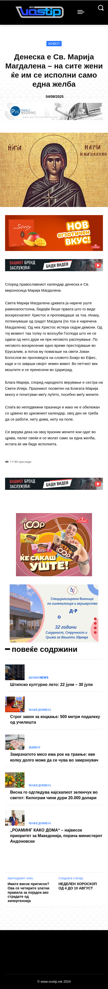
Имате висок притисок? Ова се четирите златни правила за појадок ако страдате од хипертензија (28, 892)
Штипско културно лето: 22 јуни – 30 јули (51, 684)
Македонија (40, 709)
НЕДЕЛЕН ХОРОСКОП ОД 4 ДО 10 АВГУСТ (78, 886)
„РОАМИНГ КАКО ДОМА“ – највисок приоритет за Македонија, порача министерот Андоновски (56, 836)
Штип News (38, 677)
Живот (54, 43)
